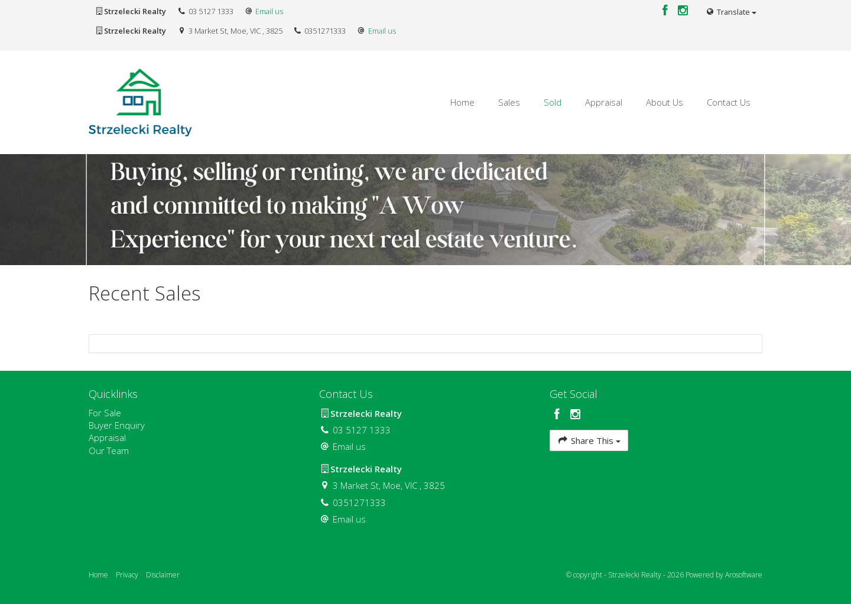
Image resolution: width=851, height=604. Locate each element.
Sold (552, 102)
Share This (589, 440)
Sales (509, 102)
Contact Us (729, 102)
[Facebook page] (666, 11)
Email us (269, 11)
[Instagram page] (683, 11)
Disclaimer (163, 575)
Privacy (127, 575)
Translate (731, 11)
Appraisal (603, 102)
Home (462, 102)
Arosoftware (743, 575)
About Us (664, 102)
